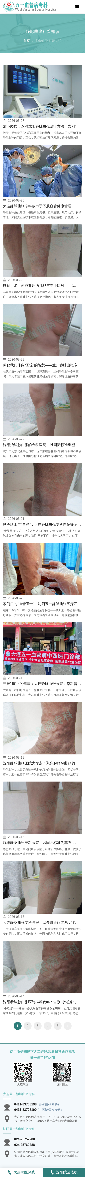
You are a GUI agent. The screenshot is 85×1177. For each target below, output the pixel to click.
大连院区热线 (21, 1172)
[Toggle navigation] (77, 7)
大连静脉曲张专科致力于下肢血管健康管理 (37, 206)
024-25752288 (24, 1139)
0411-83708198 (25, 1104)
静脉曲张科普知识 (48, 40)
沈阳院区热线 (64, 1172)
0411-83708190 (25, 1109)
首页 (27, 40)
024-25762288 (24, 1145)
